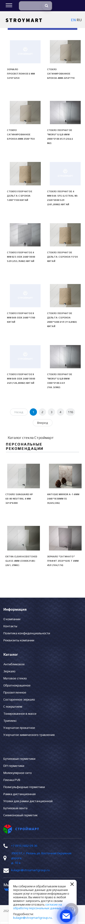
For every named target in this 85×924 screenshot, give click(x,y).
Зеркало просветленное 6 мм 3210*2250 (21, 73)
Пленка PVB (11, 780)
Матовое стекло (15, 678)
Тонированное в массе (19, 713)
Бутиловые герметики (19, 758)
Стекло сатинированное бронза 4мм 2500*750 (21, 134)
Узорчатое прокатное (19, 727)
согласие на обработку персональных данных (37, 906)
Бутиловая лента (15, 808)
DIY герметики (13, 766)
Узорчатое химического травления (29, 735)
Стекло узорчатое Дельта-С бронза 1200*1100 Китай (19, 195)
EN (73, 20)
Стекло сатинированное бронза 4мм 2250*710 (61, 73)
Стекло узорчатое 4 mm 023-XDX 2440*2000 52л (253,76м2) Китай (21, 256)
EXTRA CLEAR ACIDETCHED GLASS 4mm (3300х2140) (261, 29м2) (21, 560)
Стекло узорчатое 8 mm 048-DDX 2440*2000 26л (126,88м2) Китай (21, 378)
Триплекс (10, 720)
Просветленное (14, 692)
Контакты (10, 626)
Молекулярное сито (17, 773)
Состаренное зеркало (19, 699)
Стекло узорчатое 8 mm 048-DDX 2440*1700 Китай (21, 317)
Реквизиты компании (18, 640)
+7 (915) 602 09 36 (24, 845)
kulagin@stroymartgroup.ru (30, 870)
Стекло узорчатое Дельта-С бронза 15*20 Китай (62, 256)
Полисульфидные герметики (24, 787)
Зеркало (9, 671)
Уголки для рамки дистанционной (28, 801)
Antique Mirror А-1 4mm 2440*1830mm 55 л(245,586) (63, 498)
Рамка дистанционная (19, 794)
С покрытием (12, 706)
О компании (11, 619)
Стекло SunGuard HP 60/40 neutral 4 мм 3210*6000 (19, 498)
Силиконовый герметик (20, 815)
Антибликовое (14, 664)
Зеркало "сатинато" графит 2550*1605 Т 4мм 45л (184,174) (63, 560)
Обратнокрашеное (17, 685)
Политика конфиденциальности (26, 633)
